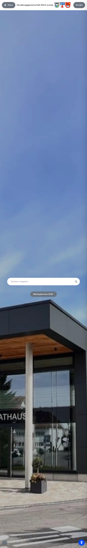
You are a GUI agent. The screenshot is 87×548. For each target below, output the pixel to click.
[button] (4, 543)
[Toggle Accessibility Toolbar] (81, 542)
